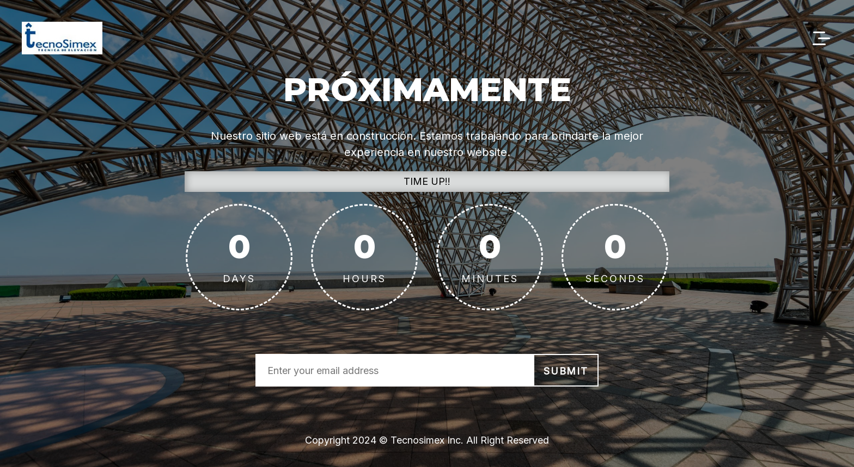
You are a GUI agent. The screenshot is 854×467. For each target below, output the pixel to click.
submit (566, 371)
